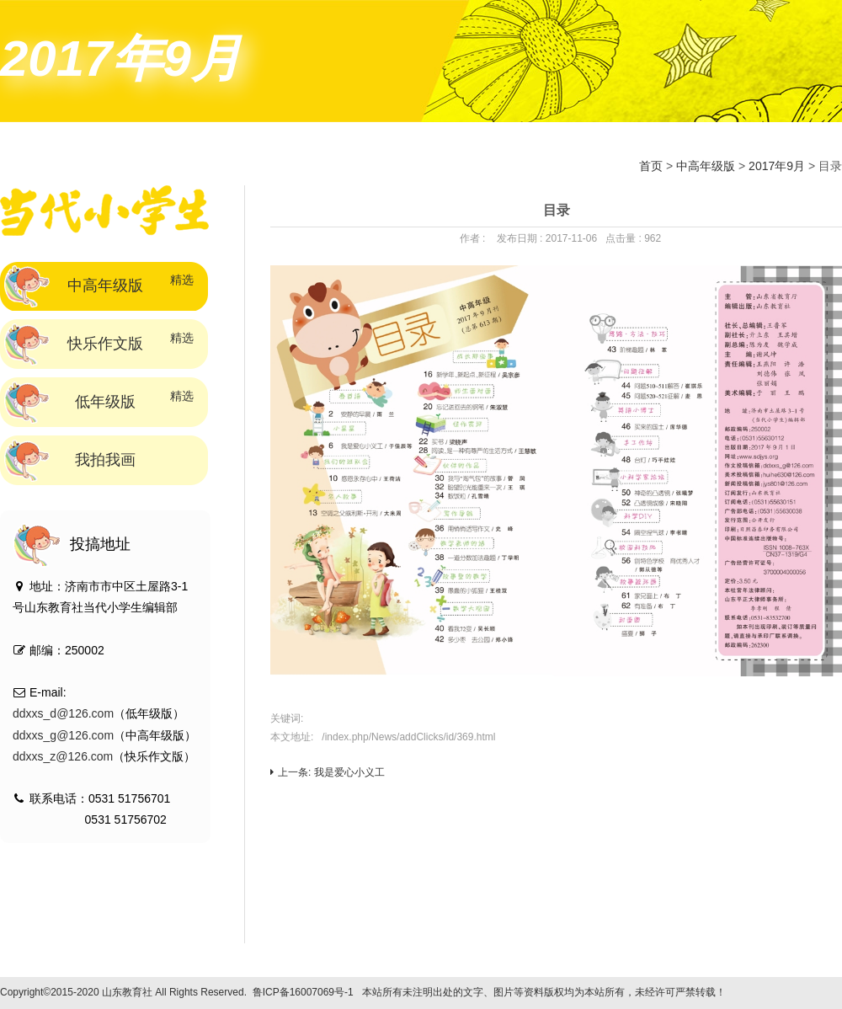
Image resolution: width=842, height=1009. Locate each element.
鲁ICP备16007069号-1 (303, 992)
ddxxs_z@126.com (63, 756)
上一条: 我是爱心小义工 (327, 772)
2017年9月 (777, 166)
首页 (651, 166)
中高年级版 (705, 166)
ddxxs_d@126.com (63, 713)
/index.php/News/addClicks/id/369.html (408, 737)
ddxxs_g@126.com (63, 735)
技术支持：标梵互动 (779, 992)
